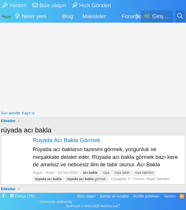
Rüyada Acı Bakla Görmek (66, 140)
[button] (50, 16)
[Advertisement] (93, 66)
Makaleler (94, 16)
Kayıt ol (28, 113)
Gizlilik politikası (146, 196)
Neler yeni (34, 16)
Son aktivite (10, 113)
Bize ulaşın (49, 5)
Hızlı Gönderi (91, 5)
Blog (67, 16)
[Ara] (180, 16)
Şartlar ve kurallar (114, 196)
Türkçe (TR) (22, 196)
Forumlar (132, 16)
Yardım (14, 5)
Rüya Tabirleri (157, 179)
